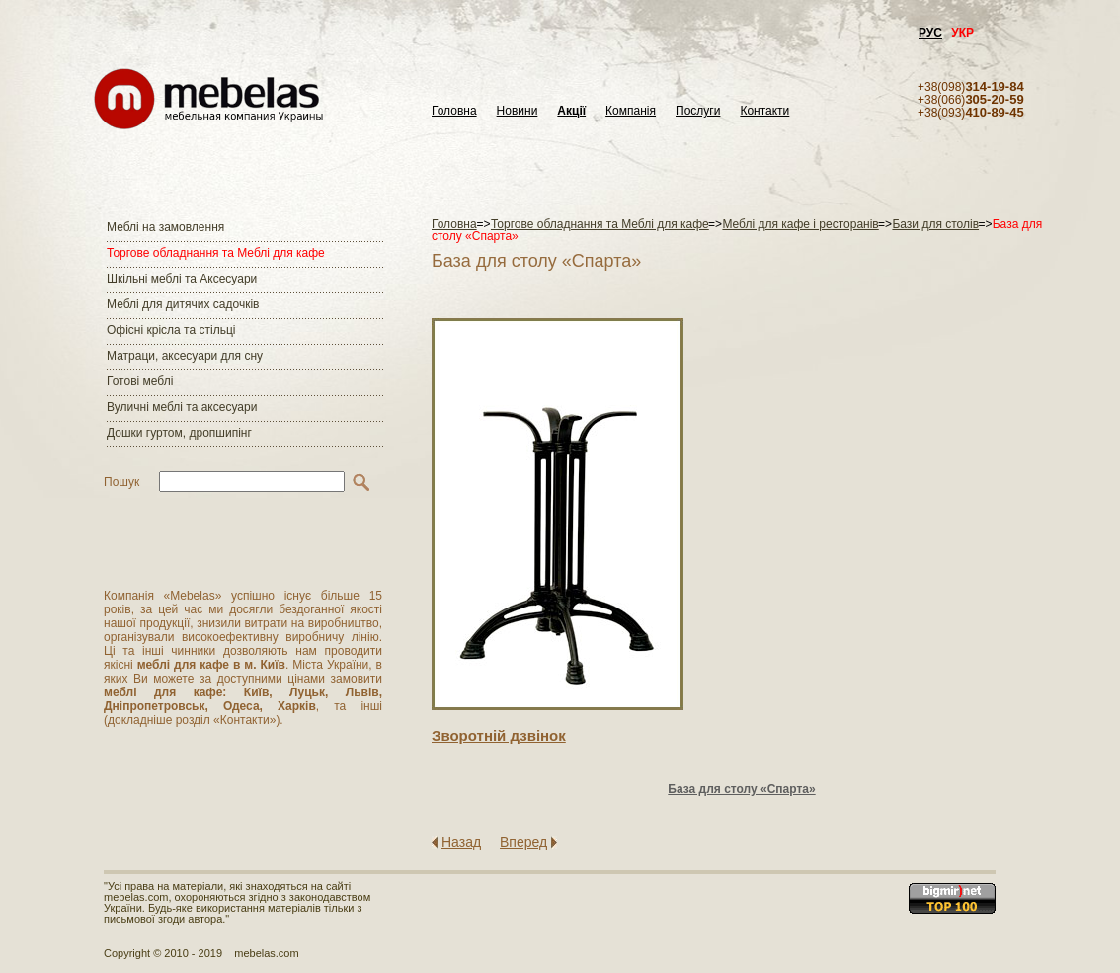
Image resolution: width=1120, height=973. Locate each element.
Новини (517, 111)
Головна (454, 111)
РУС (930, 33)
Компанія (630, 111)
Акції (571, 111)
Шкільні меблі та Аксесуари (182, 278)
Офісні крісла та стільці (171, 330)
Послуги (698, 111)
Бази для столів (935, 224)
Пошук (121, 482)
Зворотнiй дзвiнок (499, 735)
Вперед (523, 842)
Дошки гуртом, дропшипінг (179, 433)
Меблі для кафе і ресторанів (800, 224)
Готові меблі (140, 381)
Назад (461, 842)
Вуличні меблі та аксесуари (182, 407)
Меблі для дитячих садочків (183, 304)
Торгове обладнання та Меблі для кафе (216, 253)
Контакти (764, 111)
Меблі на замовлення (165, 227)
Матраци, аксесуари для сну (185, 356)
